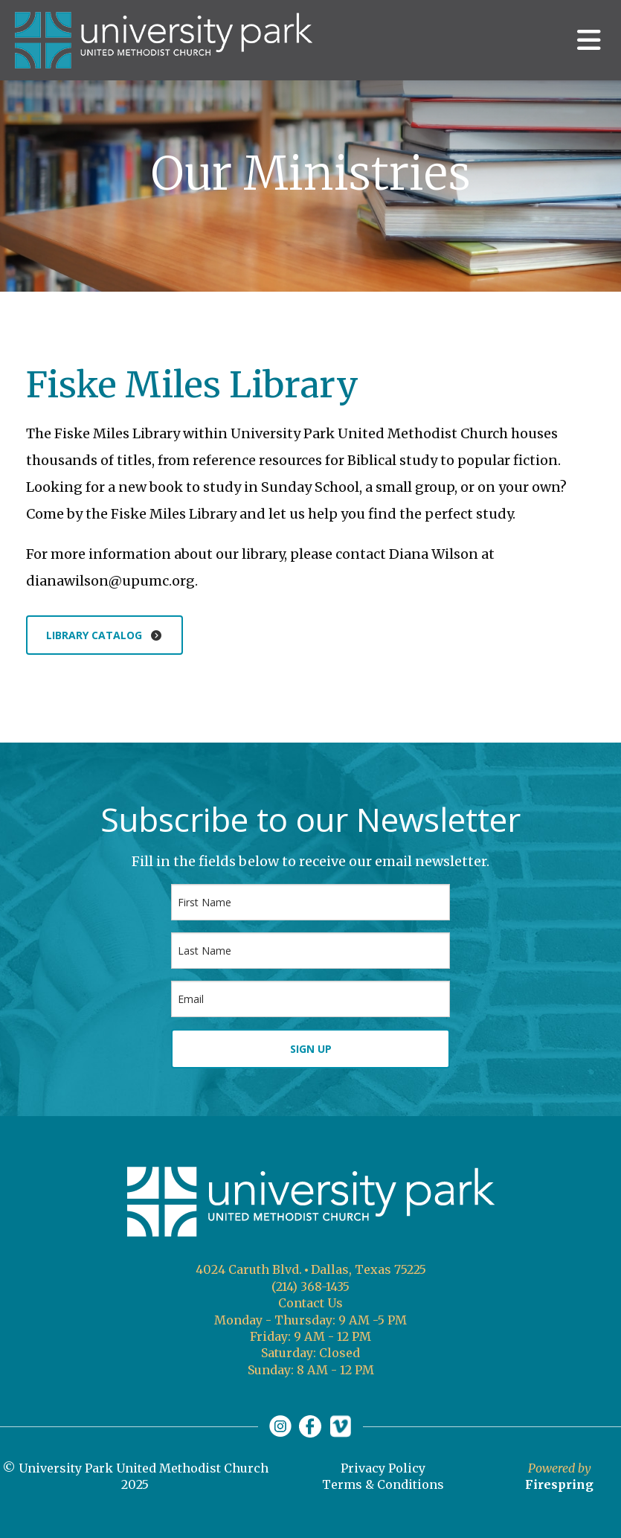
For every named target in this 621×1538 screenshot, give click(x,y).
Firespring (559, 1484)
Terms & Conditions (383, 1484)
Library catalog (104, 635)
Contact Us (310, 1302)
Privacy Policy (383, 1468)
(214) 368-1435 (310, 1286)
